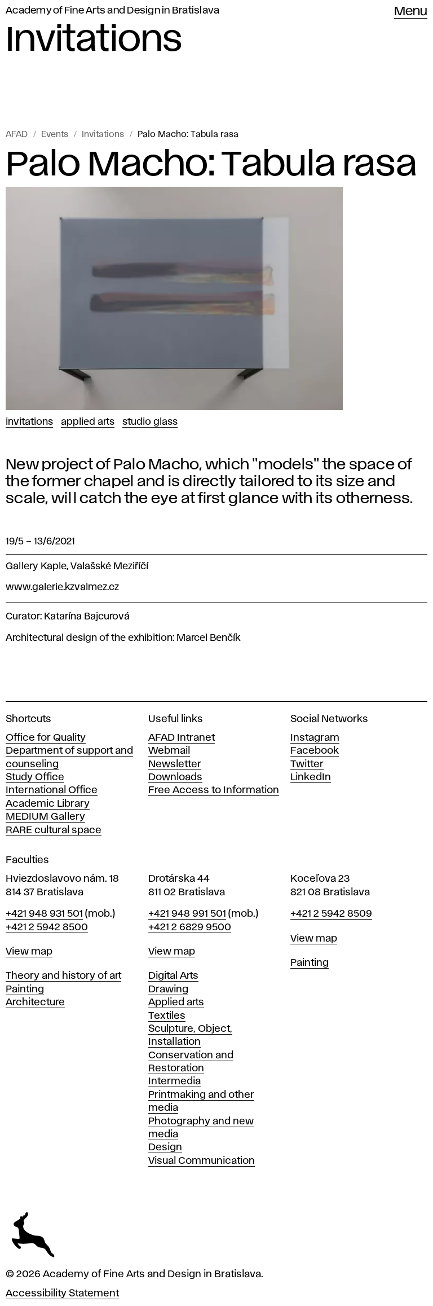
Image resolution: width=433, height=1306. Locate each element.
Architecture (35, 1002)
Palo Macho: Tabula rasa (188, 135)
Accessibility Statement (62, 1293)
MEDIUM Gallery (45, 816)
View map (29, 951)
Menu (410, 11)
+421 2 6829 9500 (189, 927)
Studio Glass (150, 421)
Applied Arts (87, 421)
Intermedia (174, 1081)
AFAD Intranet (181, 737)
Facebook (314, 750)
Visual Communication (201, 1161)
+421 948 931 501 (44, 913)
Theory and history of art (63, 975)
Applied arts (176, 1002)
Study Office (35, 777)
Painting (25, 989)
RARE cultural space (53, 830)
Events (54, 135)
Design (165, 1147)
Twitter (307, 764)
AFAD (17, 135)
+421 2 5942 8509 (331, 913)
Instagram (314, 737)
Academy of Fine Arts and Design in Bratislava (112, 10)
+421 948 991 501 (187, 913)
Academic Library (48, 803)
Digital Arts (173, 975)
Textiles (166, 1016)
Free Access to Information (213, 790)
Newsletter (174, 764)
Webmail (169, 750)
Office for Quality (46, 737)
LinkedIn (310, 777)
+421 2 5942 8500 (47, 927)
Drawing (168, 989)
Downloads (175, 777)
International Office (52, 790)
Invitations (103, 135)
